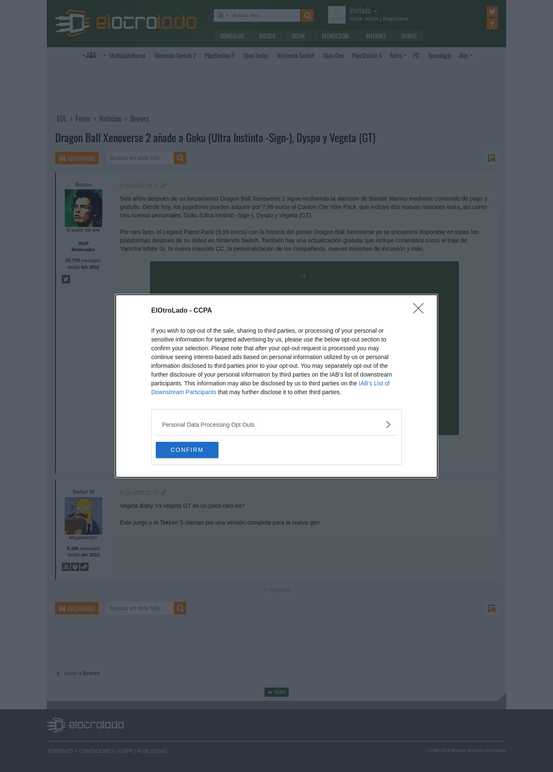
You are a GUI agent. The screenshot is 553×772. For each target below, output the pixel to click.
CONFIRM (195, 449)
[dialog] (276, 385)
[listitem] (276, 424)
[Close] (421, 310)
